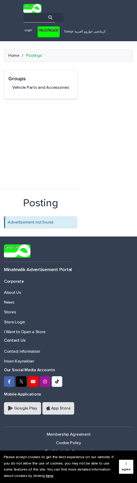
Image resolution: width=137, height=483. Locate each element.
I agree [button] (126, 466)
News (9, 302)
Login (28, 30)
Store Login (14, 322)
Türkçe (68, 31)
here (49, 476)
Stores (10, 312)
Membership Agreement (69, 434)
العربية (78, 31)
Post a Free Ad (48, 30)
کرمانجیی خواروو (94, 31)
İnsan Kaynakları (19, 361)
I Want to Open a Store (24, 332)
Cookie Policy (68, 443)
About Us (12, 292)
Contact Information (22, 351)
